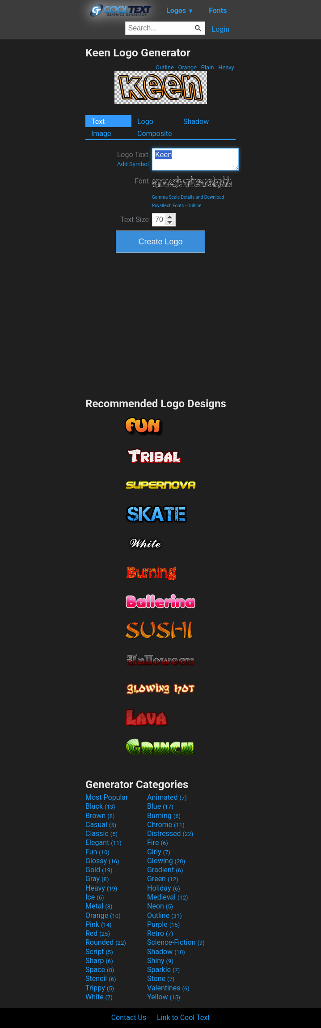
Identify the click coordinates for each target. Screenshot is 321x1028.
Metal (99, 906)
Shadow (196, 121)
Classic (101, 833)
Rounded (105, 942)
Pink (98, 924)
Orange (187, 67)
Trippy (99, 988)
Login (220, 29)
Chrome (166, 824)
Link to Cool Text (183, 1017)
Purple (163, 924)
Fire (157, 842)
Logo (145, 121)
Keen (195, 159)
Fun (97, 852)
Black (100, 806)
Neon (160, 906)
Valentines (168, 988)
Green (162, 878)
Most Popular (106, 797)
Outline (164, 67)
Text (98, 121)
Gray (97, 878)
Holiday (163, 888)
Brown (99, 815)
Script (99, 951)
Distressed (170, 833)
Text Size (134, 219)
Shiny (160, 960)
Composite (154, 133)
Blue (160, 806)
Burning (164, 815)
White (99, 997)
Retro (160, 933)
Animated (167, 797)
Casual (100, 824)
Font (142, 181)
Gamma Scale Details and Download (188, 197)
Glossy (102, 861)
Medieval (167, 897)
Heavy (226, 67)
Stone (160, 978)
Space (99, 969)
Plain (207, 67)
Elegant (103, 842)
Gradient (165, 870)
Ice (94, 897)
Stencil (100, 978)
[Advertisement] (42, 180)
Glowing (166, 861)
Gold (99, 870)
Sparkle (163, 969)
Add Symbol (133, 164)
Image (101, 133)
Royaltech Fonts (168, 205)
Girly (158, 852)
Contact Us (129, 1017)
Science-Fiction (176, 942)
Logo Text (133, 158)
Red (97, 933)
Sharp (99, 960)
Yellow (163, 997)
